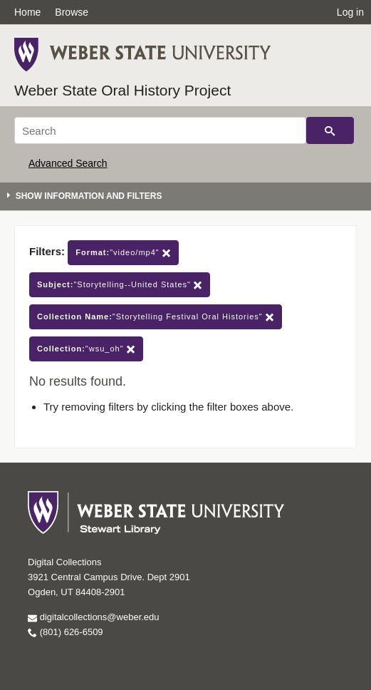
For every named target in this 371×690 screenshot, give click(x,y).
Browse (71, 12)
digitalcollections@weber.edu (93, 617)
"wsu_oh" (86, 349)
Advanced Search (68, 163)
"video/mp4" (123, 252)
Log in (350, 12)
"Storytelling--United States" (119, 284)
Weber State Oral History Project (122, 90)
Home (27, 12)
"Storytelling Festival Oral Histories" (155, 316)
